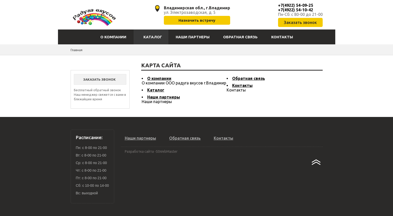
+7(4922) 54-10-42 (295, 10)
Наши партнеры (163, 97)
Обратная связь (248, 78)
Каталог (155, 90)
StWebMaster (166, 151)
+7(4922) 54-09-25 (295, 5)
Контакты (242, 85)
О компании (159, 78)
